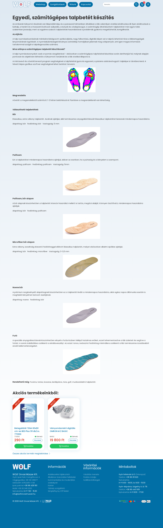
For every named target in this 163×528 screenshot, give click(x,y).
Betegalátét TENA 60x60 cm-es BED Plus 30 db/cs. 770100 (27, 431)
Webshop (40, 4)
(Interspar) (132, 474)
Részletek (37, 440)
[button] (142, 4)
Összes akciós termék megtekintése (32, 453)
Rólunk (73, 4)
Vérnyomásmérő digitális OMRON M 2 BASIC (62, 430)
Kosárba (28, 446)
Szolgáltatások (57, 4)
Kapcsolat (86, 4)
